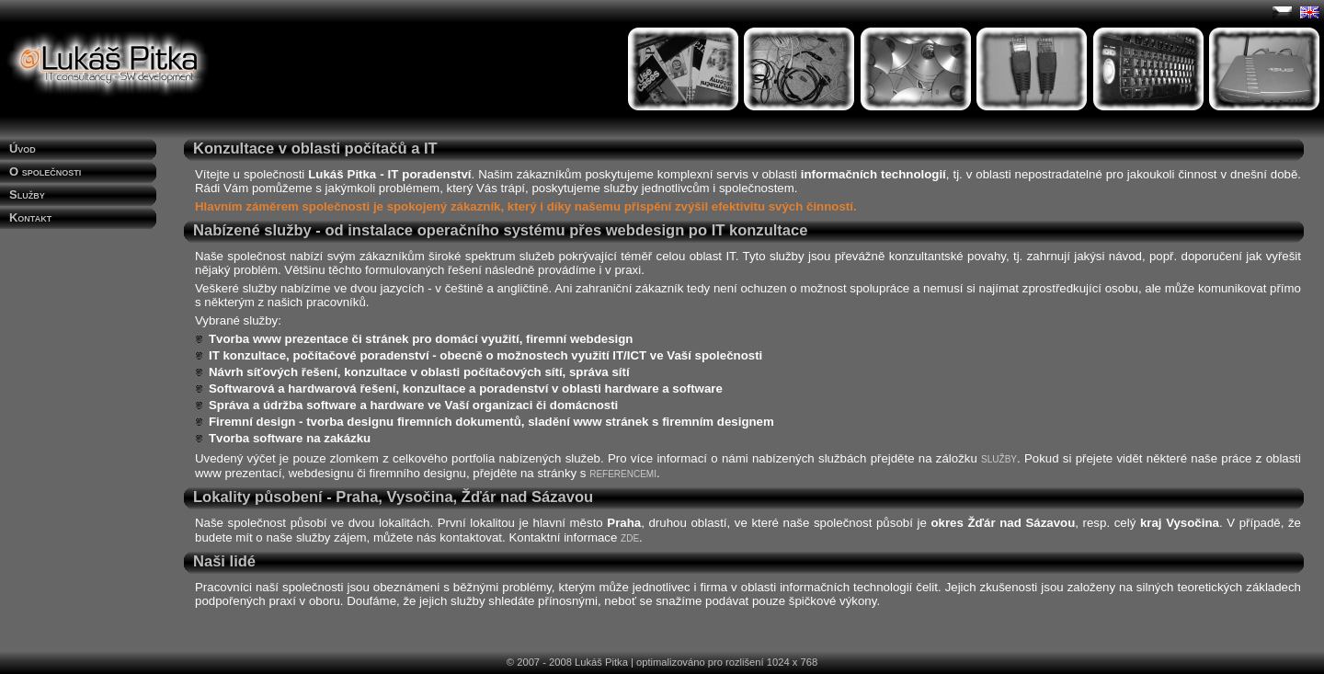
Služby (27, 194)
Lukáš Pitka (601, 662)
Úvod (22, 148)
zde (630, 537)
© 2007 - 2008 (539, 662)
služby (999, 458)
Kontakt (30, 217)
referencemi (622, 472)
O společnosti (45, 171)
